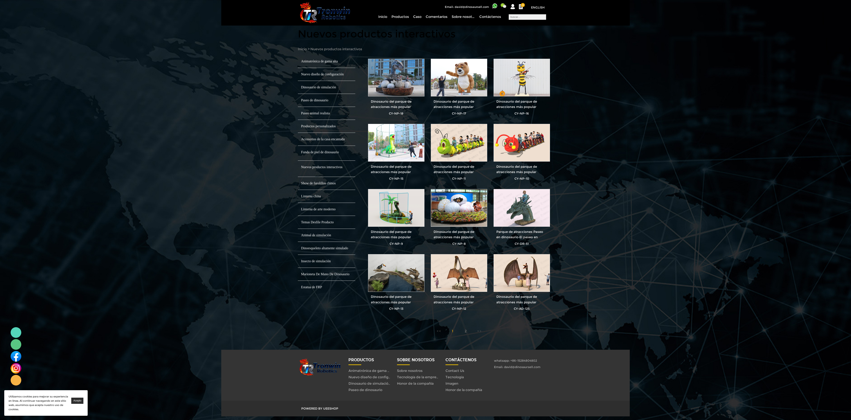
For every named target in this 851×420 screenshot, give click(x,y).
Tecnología (454, 377)
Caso (417, 17)
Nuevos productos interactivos (336, 49)
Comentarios (436, 17)
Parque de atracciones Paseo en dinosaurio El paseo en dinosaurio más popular (519, 237)
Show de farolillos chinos (318, 183)
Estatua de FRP (311, 287)
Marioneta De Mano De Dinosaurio (325, 274)
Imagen (451, 383)
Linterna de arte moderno (318, 209)
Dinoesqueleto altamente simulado (324, 248)
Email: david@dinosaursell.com (467, 7)
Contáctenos (490, 17)
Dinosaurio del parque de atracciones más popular (391, 104)
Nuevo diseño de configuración (322, 74)
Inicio (382, 17)
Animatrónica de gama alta (319, 61)
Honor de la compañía (415, 383)
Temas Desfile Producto (317, 222)
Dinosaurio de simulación (318, 87)
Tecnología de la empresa (418, 377)
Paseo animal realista (315, 113)
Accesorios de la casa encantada (323, 139)
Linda (16, 332)
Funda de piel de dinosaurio (320, 152)
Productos (400, 17)
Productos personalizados (318, 126)
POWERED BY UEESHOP (319, 408)
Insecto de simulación (316, 261)
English (538, 7)
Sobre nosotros (463, 17)
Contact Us (454, 371)
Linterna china (311, 196)
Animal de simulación (316, 235)
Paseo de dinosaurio (314, 100)
